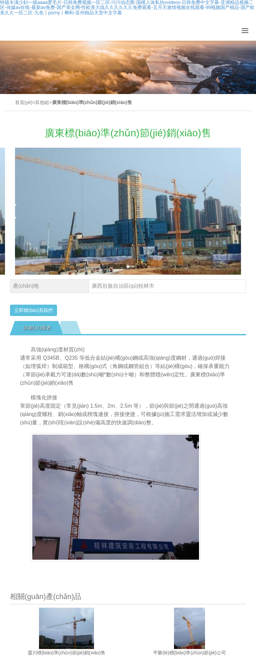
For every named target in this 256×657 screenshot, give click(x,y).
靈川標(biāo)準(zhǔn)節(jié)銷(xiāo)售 (66, 652)
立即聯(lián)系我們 (33, 310)
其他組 (42, 102)
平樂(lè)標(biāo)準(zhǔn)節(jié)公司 (189, 652)
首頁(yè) (23, 102)
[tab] (36, 327)
